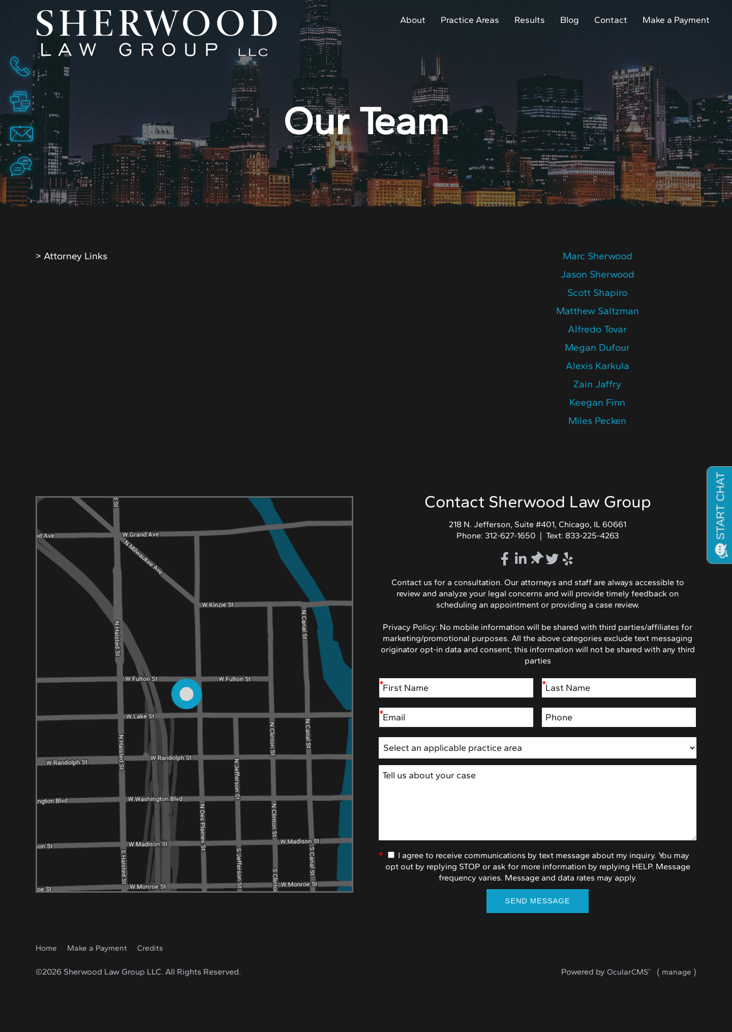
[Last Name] (619, 688)
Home (165, 33)
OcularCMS (629, 972)
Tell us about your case (537, 803)
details (597, 256)
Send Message (537, 901)
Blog (569, 19)
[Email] (456, 717)
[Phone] (619, 717)
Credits (150, 948)
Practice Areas (470, 19)
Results (529, 19)
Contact (610, 19)
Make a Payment (676, 19)
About (412, 19)
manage (676, 972)
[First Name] (456, 688)
